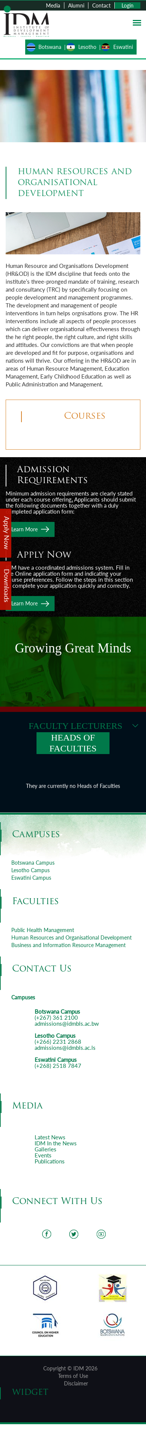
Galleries (45, 1149)
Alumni (76, 5)
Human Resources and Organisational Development (71, 937)
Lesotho (87, 47)
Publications (50, 1161)
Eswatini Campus (31, 877)
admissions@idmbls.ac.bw (67, 1023)
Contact (101, 5)
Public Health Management (42, 930)
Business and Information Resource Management (68, 945)
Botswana (49, 47)
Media (53, 5)
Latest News (50, 1137)
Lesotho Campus (30, 870)
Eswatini (123, 47)
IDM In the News (56, 1143)
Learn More (24, 529)
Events (43, 1155)
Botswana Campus (33, 862)
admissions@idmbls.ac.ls (65, 1047)
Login (128, 5)
